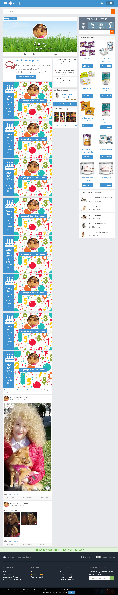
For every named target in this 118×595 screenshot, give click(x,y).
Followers (36, 54)
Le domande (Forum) (10, 576)
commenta (27, 497)
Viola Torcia (47, 48)
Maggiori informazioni (59, 592)
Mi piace (10, 497)
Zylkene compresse (106, 149)
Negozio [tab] (84, 25)
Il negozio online (66, 567)
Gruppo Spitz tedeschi (68, 95)
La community (36, 567)
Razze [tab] (92, 25)
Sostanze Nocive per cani (12, 579)
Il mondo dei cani (9, 567)
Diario (25, 54)
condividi (44, 497)
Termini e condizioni (67, 579)
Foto (46, 54)
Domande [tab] (110, 25)
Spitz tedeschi (34, 48)
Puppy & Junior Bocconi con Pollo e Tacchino (87, 151)
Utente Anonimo (9, 390)
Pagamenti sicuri (66, 576)
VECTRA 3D (87, 59)
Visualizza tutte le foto (67, 126)
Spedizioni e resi (66, 574)
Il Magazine (7, 574)
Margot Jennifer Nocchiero (26, 390)
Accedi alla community (26, 77)
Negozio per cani (66, 571)
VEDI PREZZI (87, 66)
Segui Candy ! (10, 19)
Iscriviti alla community (39, 574)
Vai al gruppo (65, 104)
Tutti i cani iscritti (37, 576)
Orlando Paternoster (65, 70)
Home (33, 571)
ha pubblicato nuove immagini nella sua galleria (63, 62)
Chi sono (53, 54)
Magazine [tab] (101, 25)
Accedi (109, 3)
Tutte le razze (8, 571)
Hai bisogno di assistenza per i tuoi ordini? (59, 549)
